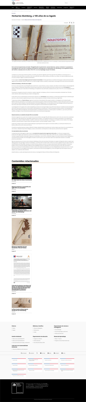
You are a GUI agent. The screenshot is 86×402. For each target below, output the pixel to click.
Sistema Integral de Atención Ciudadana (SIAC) (33, 360)
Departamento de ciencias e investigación (61, 326)
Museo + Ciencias (58, 338)
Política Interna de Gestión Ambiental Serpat (67, 370)
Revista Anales (47, 8)
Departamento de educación (40, 336)
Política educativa (37, 340)
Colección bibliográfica (38, 328)
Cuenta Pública (15, 365)
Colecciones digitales (29, 8)
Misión (14, 328)
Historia (14, 326)
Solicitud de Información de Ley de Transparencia (18, 370)
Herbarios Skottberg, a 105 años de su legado (34, 16)
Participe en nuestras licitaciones (66, 360)
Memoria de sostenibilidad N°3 (18, 338)
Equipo (14, 330)
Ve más (14, 183)
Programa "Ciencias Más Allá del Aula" (62, 340)
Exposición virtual (72, 8)
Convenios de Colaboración (49, 365)
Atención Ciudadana (30, 386)
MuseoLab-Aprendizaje (60, 336)
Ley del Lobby (15, 360)
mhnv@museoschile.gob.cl (42, 385)
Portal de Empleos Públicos (33, 365)
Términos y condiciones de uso (41, 386)
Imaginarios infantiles (38, 338)
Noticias (35, 7)
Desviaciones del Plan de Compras (18, 375)
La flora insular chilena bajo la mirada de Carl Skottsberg (20, 310)
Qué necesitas (18, 8)
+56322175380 (30, 385)
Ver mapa (45, 383)
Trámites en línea (31, 370)
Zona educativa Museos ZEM (39, 342)
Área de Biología (58, 329)
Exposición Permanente (41, 8)
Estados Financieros (48, 360)
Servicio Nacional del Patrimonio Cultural (34, 387)
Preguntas (66, 7)
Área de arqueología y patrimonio (61, 331)
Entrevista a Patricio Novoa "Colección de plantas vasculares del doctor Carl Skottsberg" (21, 211)
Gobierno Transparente (65, 365)
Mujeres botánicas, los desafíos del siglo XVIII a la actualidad (21, 187)
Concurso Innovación (53, 8)
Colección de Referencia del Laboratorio (20, 349)
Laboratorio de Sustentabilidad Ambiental (20, 346)
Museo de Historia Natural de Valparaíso (33, 19)
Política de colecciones (59, 333)
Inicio (13, 7)
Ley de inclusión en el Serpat (49, 370)
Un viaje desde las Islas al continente (22, 180)
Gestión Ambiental (16, 336)
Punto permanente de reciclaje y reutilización (21, 342)
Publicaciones (36, 330)
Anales (35, 332)
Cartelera (23, 7)
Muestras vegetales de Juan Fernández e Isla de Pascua (19, 247)
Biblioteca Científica (38, 326)
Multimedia (59, 7)
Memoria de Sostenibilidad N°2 (18, 340)
